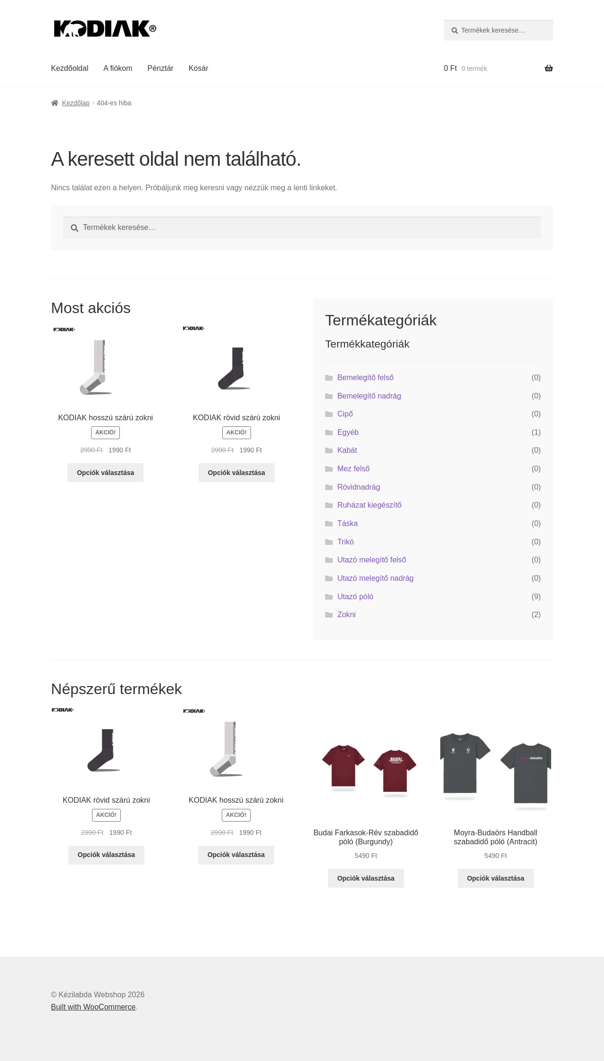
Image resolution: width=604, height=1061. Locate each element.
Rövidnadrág (358, 487)
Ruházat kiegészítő (369, 505)
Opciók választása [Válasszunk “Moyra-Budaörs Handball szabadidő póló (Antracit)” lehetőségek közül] (495, 878)
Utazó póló (355, 597)
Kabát (347, 450)
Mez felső (353, 469)
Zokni (346, 615)
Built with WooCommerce (93, 1007)
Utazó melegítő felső (371, 560)
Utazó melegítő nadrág (375, 578)
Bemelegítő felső (365, 377)
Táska (347, 523)
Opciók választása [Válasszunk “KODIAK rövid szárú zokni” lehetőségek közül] (236, 472)
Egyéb (348, 432)
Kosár (199, 68)
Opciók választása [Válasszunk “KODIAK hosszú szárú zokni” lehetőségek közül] (105, 472)
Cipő (345, 414)
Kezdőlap (76, 103)
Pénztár (161, 68)
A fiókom (117, 68)
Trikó (345, 542)
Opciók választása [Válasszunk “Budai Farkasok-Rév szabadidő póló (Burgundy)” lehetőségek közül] (365, 878)
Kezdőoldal (69, 68)
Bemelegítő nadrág (369, 396)
